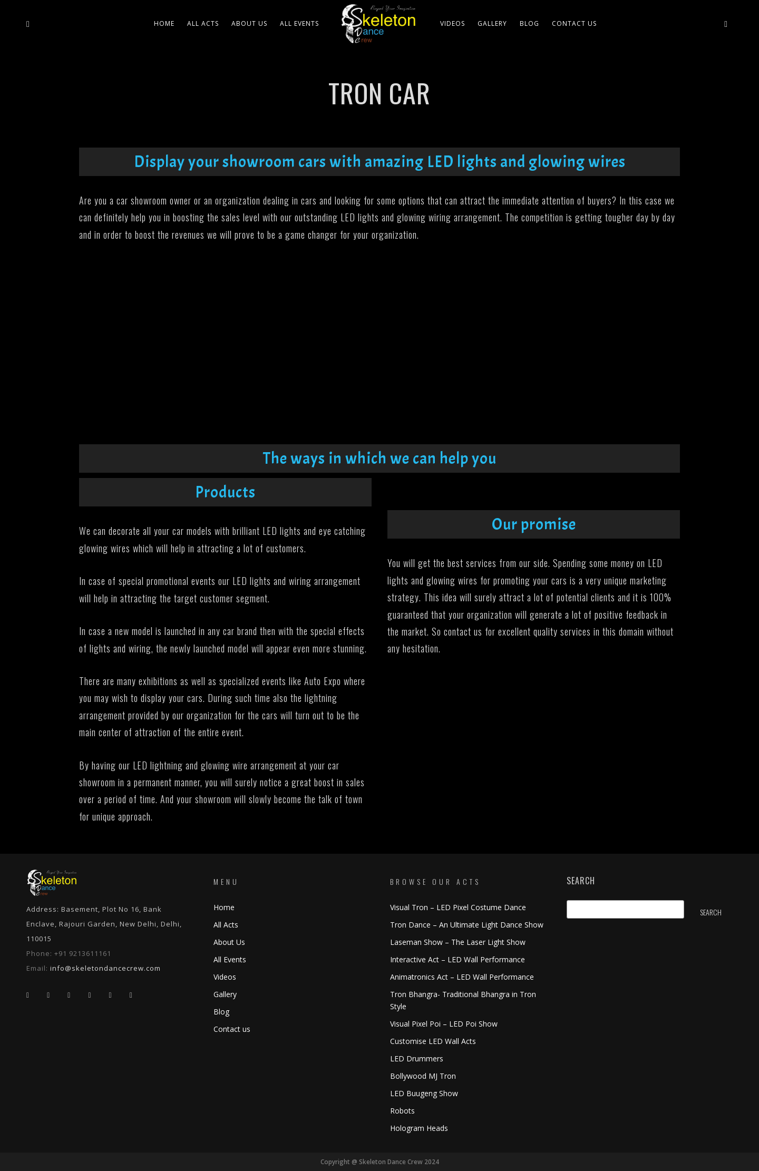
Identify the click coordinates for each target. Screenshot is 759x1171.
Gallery (492, 23)
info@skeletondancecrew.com (105, 968)
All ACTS (203, 23)
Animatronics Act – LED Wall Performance (462, 977)
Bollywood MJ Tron (423, 1076)
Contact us (574, 23)
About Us (249, 23)
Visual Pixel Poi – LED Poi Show (444, 1024)
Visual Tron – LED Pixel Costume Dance (458, 907)
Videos (452, 23)
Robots (402, 1111)
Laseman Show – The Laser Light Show (458, 942)
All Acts (225, 925)
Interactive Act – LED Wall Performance (457, 959)
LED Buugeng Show (424, 1093)
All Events (299, 23)
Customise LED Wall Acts (433, 1041)
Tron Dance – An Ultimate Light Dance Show (466, 925)
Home (164, 23)
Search (581, 881)
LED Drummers (416, 1058)
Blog (529, 23)
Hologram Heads (419, 1128)
